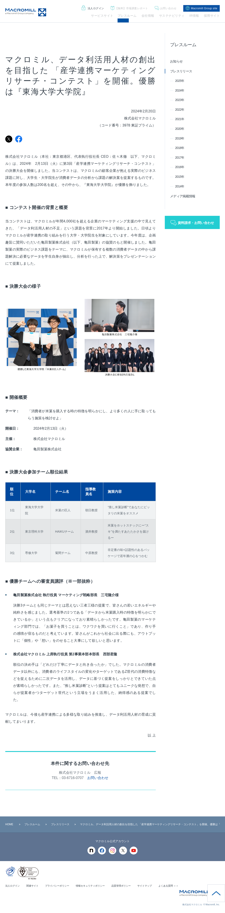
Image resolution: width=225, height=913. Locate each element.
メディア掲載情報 (182, 196)
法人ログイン (93, 8)
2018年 (179, 148)
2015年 (179, 176)
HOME (9, 824)
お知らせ (176, 61)
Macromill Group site (201, 8)
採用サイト (212, 15)
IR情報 (194, 15)
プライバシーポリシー (60, 885)
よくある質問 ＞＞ (180, 885)
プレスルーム (127, 15)
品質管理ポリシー (129, 885)
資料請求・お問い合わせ (196, 223)
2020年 (179, 128)
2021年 (179, 119)
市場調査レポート (129, 8)
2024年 (179, 90)
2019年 (179, 138)
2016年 (179, 167)
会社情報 (148, 15)
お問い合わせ (166, 8)
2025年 (179, 80)
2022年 (179, 109)
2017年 (179, 157)
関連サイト (34, 885)
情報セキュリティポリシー (96, 885)
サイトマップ (154, 885)
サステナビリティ (172, 15)
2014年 (179, 186)
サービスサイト (102, 15)
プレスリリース (181, 71)
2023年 (179, 100)
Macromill (25, 12)
